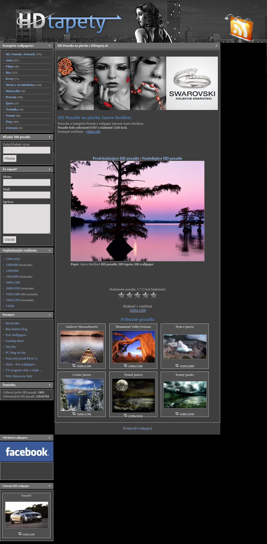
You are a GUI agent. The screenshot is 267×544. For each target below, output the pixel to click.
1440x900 (19, 276)
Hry (12, 72)
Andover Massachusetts (81, 327)
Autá (12, 60)
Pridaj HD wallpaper (137, 428)
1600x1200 (13, 282)
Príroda (14, 97)
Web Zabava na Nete (19, 376)
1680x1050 (20, 288)
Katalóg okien (15, 341)
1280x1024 (13, 259)
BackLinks (12, 323)
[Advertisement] (137, 146)
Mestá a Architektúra (23, 85)
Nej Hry (11, 347)
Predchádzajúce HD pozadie (116, 158)
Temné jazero (133, 375)
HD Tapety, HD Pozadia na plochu (64, 20)
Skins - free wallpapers (20, 364)
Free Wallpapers (16, 335)
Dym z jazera (185, 327)
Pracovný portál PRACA (21, 358)
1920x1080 (21, 294)
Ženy (12, 122)
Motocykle (15, 91)
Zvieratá (14, 128)
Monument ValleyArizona (133, 327)
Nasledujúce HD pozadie (162, 158)
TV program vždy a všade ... (24, 370)
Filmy (12, 66)
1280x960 (12, 271)
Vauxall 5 (26, 495)
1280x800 (19, 265)
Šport (12, 103)
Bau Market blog (16, 329)
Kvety (12, 79)
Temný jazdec (184, 375)
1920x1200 (20, 300)
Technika (14, 109)
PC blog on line (16, 352)
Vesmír (13, 115)
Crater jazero (81, 375)
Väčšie (10, 306)
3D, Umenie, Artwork (24, 54)
